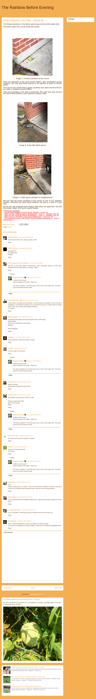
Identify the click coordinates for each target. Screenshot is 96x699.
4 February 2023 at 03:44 (25, 497)
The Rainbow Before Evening (28, 7)
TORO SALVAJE (13, 248)
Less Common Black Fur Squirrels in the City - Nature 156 (28, 677)
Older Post (58, 588)
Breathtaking (12, 521)
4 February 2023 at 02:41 (22, 482)
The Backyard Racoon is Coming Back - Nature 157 (26, 686)
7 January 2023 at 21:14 (34, 277)
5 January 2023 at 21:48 (26, 237)
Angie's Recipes (13, 237)
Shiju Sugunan (12, 497)
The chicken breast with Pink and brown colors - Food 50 (27, 667)
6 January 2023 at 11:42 (26, 317)
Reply (9, 242)
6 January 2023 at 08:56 (36, 263)
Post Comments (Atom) (36, 594)
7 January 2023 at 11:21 (26, 435)
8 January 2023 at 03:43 (34, 361)
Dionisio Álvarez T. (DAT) (15, 300)
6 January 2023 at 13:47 (21, 348)
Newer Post (7, 588)
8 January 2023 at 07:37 (34, 461)
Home (33, 588)
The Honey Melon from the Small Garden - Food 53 (21, 599)
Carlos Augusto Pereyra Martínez (18, 263)
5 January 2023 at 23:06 (25, 248)
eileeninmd (11, 482)
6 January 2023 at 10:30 (31, 300)
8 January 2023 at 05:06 (34, 414)
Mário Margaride (13, 317)
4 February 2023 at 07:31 (29, 510)
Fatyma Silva (12, 395)
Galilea (10, 447)
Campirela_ (11, 337)
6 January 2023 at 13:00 (23, 337)
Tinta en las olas (13, 435)
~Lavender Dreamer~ (14, 510)
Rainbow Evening (18, 277)
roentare (10, 348)
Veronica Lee (12, 382)
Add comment (8, 532)
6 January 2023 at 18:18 (24, 382)
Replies (12, 274)
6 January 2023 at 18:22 (24, 395)
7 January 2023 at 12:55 (20, 447)
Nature (10, 227)
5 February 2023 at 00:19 (23, 521)
